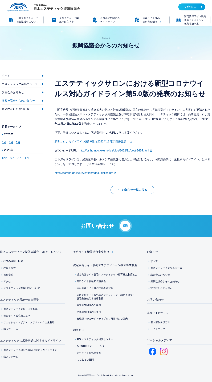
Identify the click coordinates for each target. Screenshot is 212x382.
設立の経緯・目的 (13, 261)
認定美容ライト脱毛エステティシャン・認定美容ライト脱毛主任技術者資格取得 (107, 296)
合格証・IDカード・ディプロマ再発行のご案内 (102, 318)
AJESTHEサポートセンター (92, 346)
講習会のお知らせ (160, 274)
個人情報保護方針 (160, 322)
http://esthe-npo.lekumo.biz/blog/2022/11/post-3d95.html (114, 150)
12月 (5, 158)
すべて (154, 261)
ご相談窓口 (189, 6)
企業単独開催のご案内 (89, 311)
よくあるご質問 (85, 359)
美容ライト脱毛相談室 (89, 352)
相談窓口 (78, 329)
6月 (12, 158)
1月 (18, 142)
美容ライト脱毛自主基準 (16, 315)
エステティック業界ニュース (166, 267)
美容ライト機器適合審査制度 (91, 251)
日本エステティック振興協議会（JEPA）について (31, 251)
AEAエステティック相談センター (95, 339)
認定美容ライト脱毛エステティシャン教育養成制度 (105, 265)
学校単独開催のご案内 (89, 305)
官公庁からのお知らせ (162, 288)
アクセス (8, 281)
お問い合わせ (155, 299)
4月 (4, 142)
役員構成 (8, 274)
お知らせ (152, 251)
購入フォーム (10, 329)
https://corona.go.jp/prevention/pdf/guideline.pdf (84, 172)
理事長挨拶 (9, 267)
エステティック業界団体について (21, 288)
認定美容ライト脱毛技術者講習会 (95, 288)
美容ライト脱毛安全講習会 (91, 281)
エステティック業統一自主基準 (19, 299)
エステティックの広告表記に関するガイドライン (30, 340)
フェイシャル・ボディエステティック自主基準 (29, 322)
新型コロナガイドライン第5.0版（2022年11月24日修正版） (92, 141)
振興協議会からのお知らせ (165, 281)
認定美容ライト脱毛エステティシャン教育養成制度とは (107, 274)
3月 (11, 142)
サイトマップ (157, 329)
